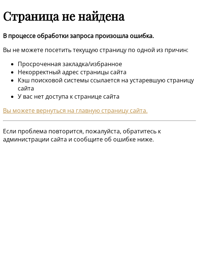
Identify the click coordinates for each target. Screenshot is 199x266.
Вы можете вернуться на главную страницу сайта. (75, 110)
